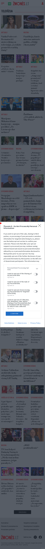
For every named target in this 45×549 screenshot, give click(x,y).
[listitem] (22, 268)
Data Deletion (9, 323)
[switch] (36, 274)
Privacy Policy (35, 323)
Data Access (22, 323)
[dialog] (22, 274)
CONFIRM (14, 314)
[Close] (40, 226)
